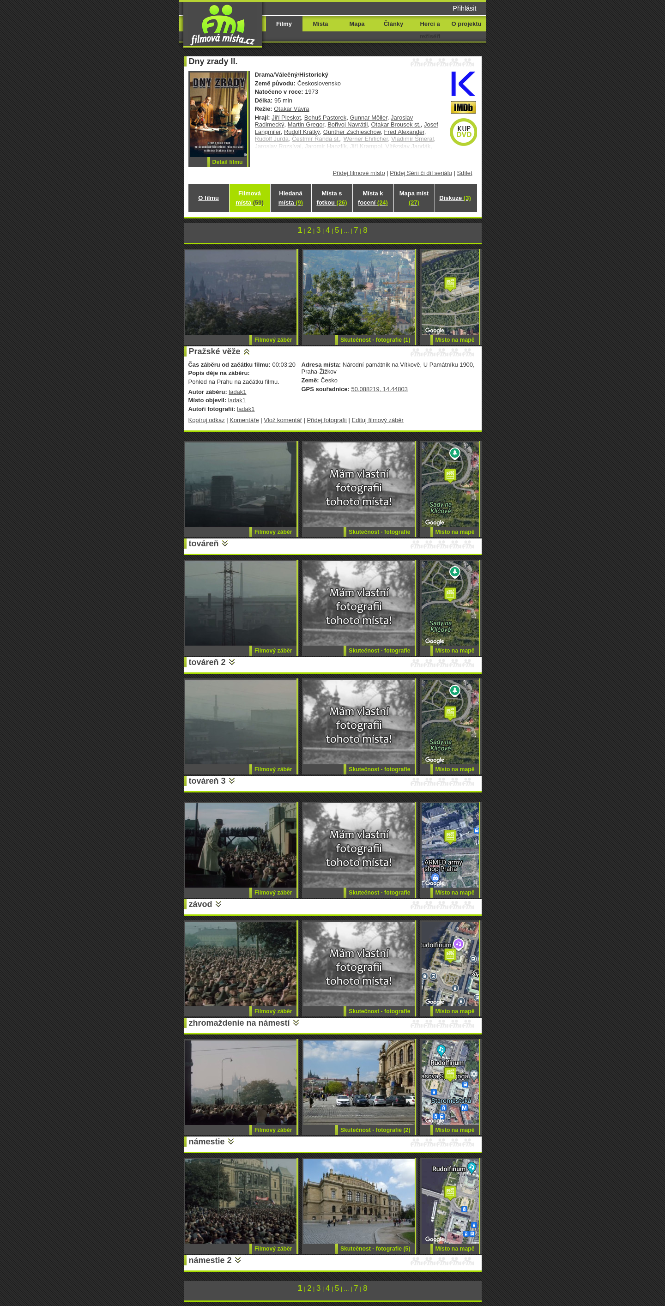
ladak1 (237, 391)
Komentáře (244, 420)
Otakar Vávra (291, 108)
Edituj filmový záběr (378, 420)
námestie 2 (210, 1260)
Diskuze (455, 197)
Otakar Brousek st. (395, 124)
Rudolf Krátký (302, 131)
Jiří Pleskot (286, 117)
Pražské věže (215, 351)
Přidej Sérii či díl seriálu (421, 172)
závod (200, 904)
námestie (207, 1141)
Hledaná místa (290, 198)
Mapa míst (414, 198)
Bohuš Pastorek (325, 117)
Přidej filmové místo (359, 172)
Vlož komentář (283, 420)
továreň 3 (207, 781)
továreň (204, 543)
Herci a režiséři (429, 30)
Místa (320, 23)
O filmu (208, 197)
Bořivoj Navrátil (347, 124)
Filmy (284, 23)
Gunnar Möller (368, 117)
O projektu (467, 23)
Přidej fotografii (327, 420)
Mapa (356, 23)
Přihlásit (464, 8)
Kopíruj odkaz (206, 420)
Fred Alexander (404, 131)
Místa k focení (373, 198)
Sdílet (464, 172)
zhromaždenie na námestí (239, 1023)
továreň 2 (207, 662)
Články (393, 23)
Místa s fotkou (331, 198)
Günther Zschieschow (352, 131)
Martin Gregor (306, 124)
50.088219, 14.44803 (379, 389)
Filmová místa (249, 198)
